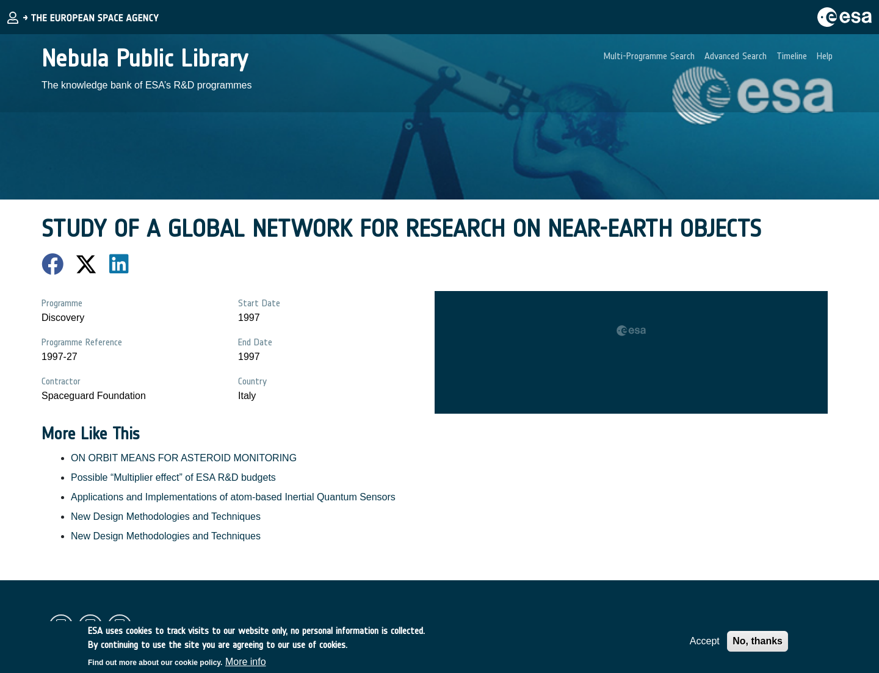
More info (245, 665)
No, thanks (758, 644)
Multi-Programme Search (649, 56)
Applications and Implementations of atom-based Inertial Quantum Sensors (233, 497)
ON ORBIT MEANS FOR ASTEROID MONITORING (184, 458)
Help (825, 56)
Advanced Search (735, 56)
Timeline (791, 56)
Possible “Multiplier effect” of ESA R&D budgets (173, 477)
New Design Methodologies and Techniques (166, 516)
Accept (705, 644)
